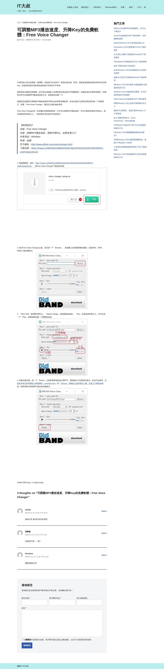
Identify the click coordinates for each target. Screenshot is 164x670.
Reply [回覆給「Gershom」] (104, 556)
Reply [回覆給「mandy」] (104, 512)
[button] (89, 7)
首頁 (18, 22)
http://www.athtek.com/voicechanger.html (52, 145)
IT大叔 (21, 40)
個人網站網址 (82, 599)
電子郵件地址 (55, 599)
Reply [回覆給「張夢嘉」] (104, 534)
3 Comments (46, 40)
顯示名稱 (26, 599)
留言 (24, 609)
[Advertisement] (62, 64)
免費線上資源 (72, 7)
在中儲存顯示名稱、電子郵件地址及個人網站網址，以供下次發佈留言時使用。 (58, 641)
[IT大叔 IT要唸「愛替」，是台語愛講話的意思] (29, 7)
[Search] (145, 7)
